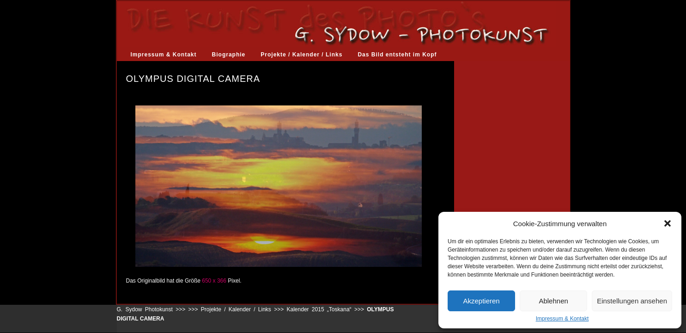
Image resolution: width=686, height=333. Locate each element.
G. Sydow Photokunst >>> (151, 309)
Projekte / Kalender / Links (301, 54)
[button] (667, 223)
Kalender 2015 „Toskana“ (319, 309)
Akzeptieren (481, 301)
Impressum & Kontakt (562, 318)
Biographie (229, 54)
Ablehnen (553, 301)
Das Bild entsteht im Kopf (397, 54)
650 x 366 (214, 281)
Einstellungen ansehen (632, 301)
